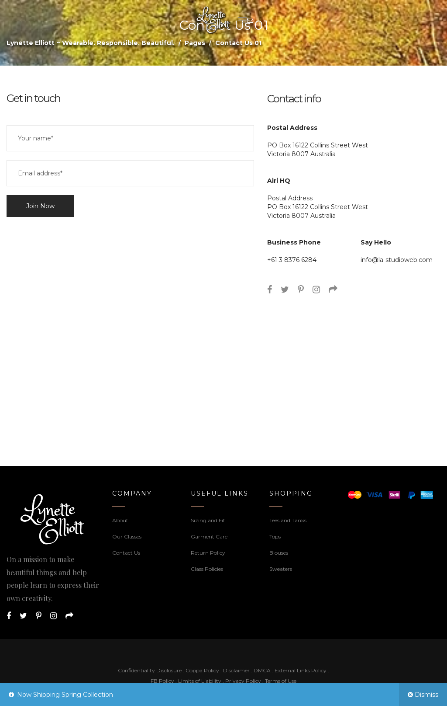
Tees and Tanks (287, 520)
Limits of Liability (199, 681)
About (120, 520)
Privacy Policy (243, 681)
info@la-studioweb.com (397, 260)
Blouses (278, 552)
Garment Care (209, 536)
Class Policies (207, 569)
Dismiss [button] (426, 695)
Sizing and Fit (208, 520)
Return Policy (208, 552)
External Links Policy (301, 670)
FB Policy (162, 681)
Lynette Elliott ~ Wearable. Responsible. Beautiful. (91, 43)
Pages (195, 43)
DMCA (262, 670)
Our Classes (126, 536)
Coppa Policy (202, 670)
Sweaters (280, 569)
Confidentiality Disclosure (150, 670)
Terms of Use (280, 681)
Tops (275, 536)
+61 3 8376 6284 (291, 260)
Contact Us (126, 552)
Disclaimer (237, 670)
